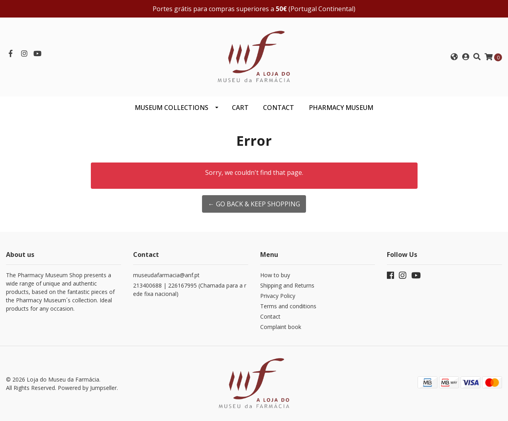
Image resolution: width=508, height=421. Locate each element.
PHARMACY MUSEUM (341, 107)
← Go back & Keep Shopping (254, 204)
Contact (270, 316)
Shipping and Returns (287, 285)
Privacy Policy (277, 296)
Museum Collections (171, 107)
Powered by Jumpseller (87, 388)
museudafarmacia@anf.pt (166, 275)
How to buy (275, 275)
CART (240, 107)
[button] (454, 57)
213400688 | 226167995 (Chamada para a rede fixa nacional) (189, 290)
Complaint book (280, 327)
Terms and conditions (288, 306)
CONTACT (278, 107)
